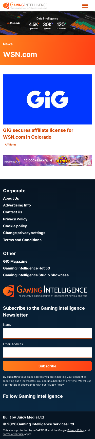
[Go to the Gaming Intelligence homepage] (25, 6)
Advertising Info (17, 205)
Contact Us (12, 212)
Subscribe (47, 366)
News (8, 44)
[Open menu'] (85, 5)
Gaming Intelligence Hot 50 (26, 268)
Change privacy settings (24, 233)
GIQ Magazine (15, 261)
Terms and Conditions (22, 240)
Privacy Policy (15, 219)
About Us (11, 198)
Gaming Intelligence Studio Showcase (36, 275)
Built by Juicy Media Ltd (23, 417)
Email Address (13, 344)
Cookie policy (15, 226)
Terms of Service (13, 433)
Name (7, 324)
